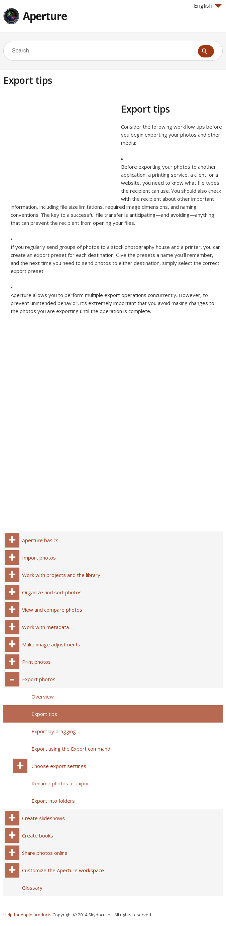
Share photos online (45, 853)
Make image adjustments (51, 644)
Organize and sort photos (52, 592)
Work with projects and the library (61, 575)
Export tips (44, 714)
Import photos (39, 557)
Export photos (38, 679)
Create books (37, 835)
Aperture (45, 16)
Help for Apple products (27, 915)
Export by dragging (53, 731)
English (208, 5)
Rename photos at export (61, 783)
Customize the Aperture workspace (63, 870)
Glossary (32, 887)
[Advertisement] (59, 150)
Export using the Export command (70, 748)
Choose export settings (58, 766)
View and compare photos (52, 609)
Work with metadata (45, 627)
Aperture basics (40, 540)
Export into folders (53, 800)
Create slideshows (43, 818)
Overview (42, 696)
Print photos (36, 661)
